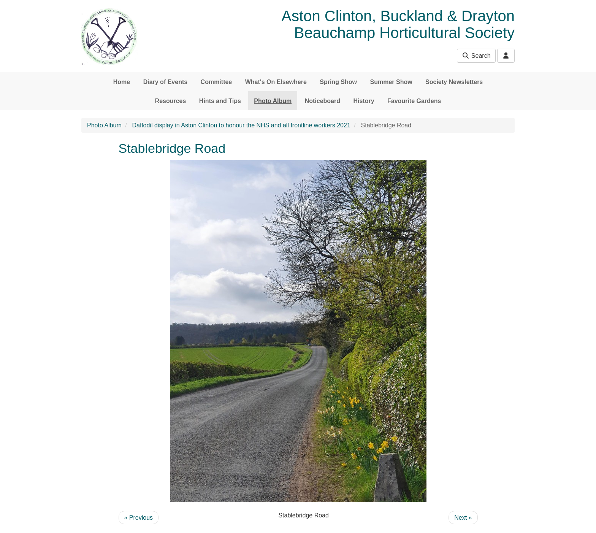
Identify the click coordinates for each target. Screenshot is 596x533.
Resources (170, 101)
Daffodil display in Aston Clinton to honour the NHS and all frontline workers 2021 (241, 125)
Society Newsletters (454, 82)
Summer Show (391, 82)
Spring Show (338, 82)
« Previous (138, 517)
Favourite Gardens (414, 101)
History (363, 101)
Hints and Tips (220, 101)
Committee (216, 82)
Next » (463, 517)
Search (476, 55)
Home (121, 82)
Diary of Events (165, 82)
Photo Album (273, 101)
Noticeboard (322, 101)
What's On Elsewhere (276, 82)
